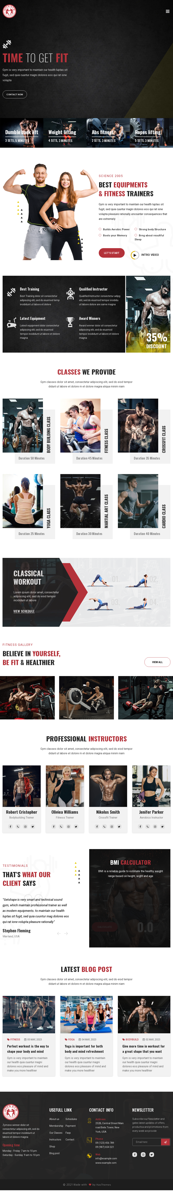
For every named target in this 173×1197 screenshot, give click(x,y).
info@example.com (106, 1165)
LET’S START (111, 253)
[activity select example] (150, 906)
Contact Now (16, 94)
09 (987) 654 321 (104, 1153)
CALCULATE (105, 928)
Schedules (71, 1125)
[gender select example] (109, 906)
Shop (52, 1153)
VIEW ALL (157, 663)
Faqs (68, 1139)
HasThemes (103, 1191)
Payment (71, 1132)
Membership (56, 1132)
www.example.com (105, 1169)
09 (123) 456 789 (104, 1149)
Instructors (55, 1146)
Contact (70, 1146)
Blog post (54, 1160)
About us (54, 1125)
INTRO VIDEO (145, 252)
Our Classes (55, 1139)
